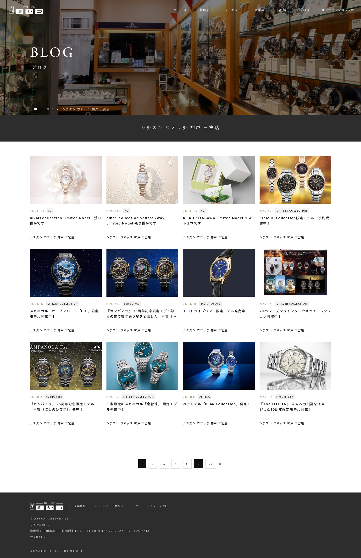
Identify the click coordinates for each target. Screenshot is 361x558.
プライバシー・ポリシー (110, 506)
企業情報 (80, 506)
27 (210, 464)
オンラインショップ (148, 506)
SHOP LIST (40, 536)
